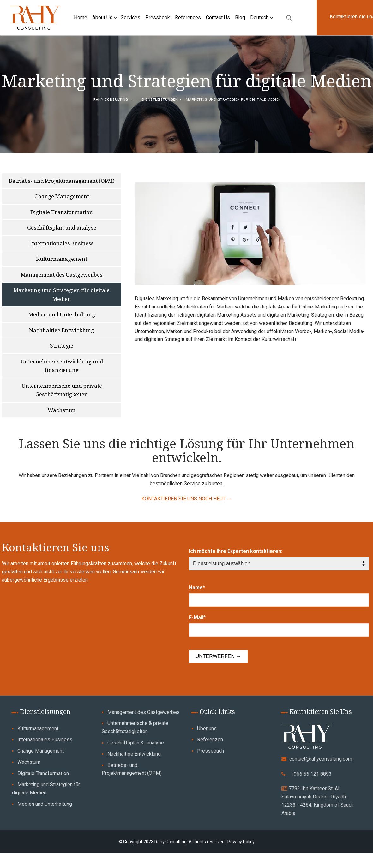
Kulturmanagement (37, 729)
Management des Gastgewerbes (143, 712)
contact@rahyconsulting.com (320, 759)
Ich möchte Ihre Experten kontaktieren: (235, 551)
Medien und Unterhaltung (44, 804)
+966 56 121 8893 (311, 774)
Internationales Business (44, 740)
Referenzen (210, 740)
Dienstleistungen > (162, 99)
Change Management (40, 751)
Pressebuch (210, 751)
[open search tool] (289, 18)
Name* (197, 587)
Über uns (207, 729)
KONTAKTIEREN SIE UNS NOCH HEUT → (186, 499)
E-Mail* (197, 617)
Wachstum (28, 762)
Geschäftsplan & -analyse (135, 743)
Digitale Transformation (43, 773)
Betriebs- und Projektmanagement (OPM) (132, 769)
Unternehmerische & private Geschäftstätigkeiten (135, 727)
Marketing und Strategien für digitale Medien (46, 788)
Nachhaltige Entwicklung (134, 754)
